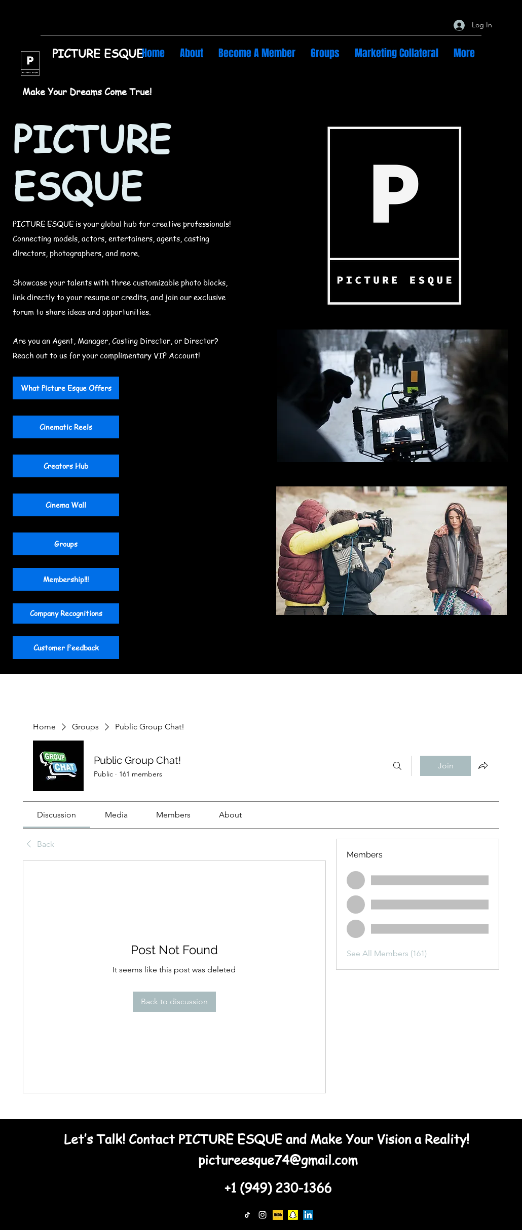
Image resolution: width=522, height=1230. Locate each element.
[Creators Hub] (66, 466)
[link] (56, 814)
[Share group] (483, 765)
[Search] (397, 766)
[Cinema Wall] (66, 505)
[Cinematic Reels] (66, 427)
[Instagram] (262, 1215)
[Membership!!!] (66, 579)
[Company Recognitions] (66, 613)
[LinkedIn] (308, 1215)
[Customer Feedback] (66, 647)
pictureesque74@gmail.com (278, 1160)
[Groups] (66, 543)
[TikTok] (247, 1215)
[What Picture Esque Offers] (66, 388)
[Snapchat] (293, 1215)
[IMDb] (278, 1215)
